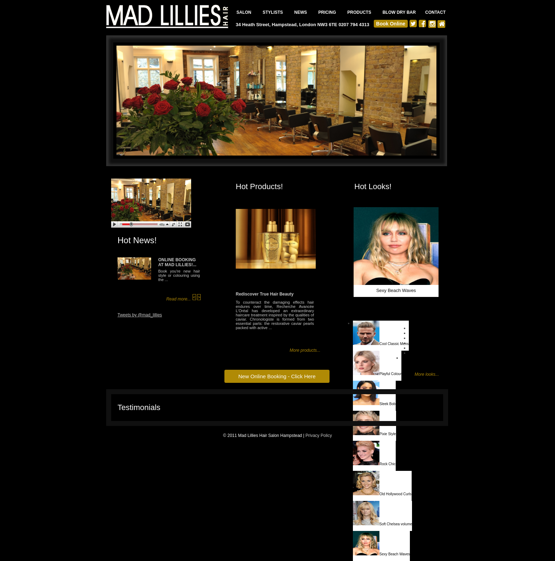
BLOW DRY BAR (399, 12)
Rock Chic (374, 453)
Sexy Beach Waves (381, 543)
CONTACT (435, 12)
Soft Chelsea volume (382, 513)
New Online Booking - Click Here (276, 376)
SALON (243, 12)
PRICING (327, 12)
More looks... (426, 374)
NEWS (300, 12)
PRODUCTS (359, 12)
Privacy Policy (318, 435)
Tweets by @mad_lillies (140, 314)
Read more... (178, 299)
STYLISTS (273, 12)
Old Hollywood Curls (382, 483)
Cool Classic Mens (381, 333)
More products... (305, 350)
